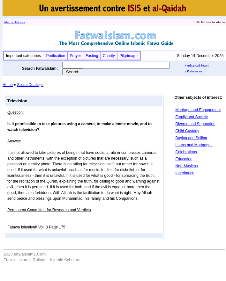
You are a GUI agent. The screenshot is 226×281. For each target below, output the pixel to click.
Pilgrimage (128, 56)
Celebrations (186, 152)
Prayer (75, 56)
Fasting (92, 56)
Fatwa (19, 22)
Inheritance (184, 173)
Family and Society (191, 117)
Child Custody (187, 131)
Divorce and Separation (195, 124)
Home (8, 85)
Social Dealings (30, 85)
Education (183, 159)
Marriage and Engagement (198, 110)
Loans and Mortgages (193, 145)
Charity (109, 56)
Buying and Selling (191, 138)
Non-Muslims (186, 166)
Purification (55, 56)
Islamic (9, 22)
